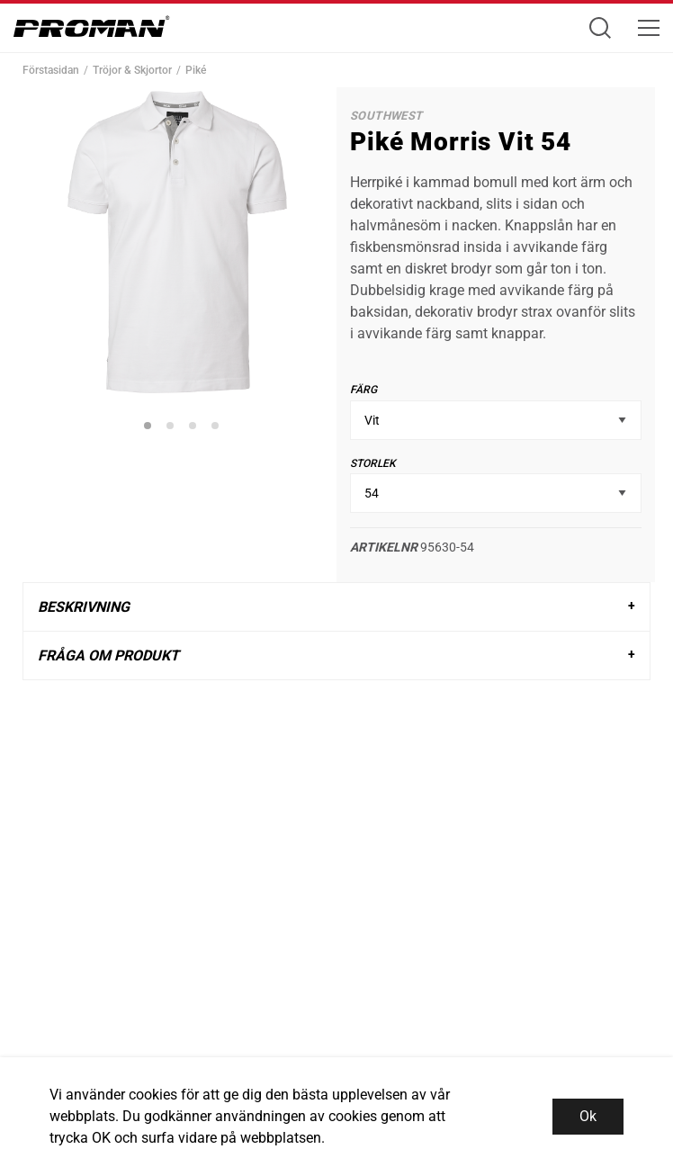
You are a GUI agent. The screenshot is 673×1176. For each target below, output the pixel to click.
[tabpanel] (177, 242)
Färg (363, 389)
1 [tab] (150, 428)
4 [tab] (218, 428)
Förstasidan (50, 70)
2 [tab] (173, 428)
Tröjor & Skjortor (132, 70)
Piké (195, 70)
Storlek (373, 463)
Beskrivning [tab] (84, 606)
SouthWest (386, 115)
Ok (588, 1116)
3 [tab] (195, 428)
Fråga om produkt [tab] (108, 655)
